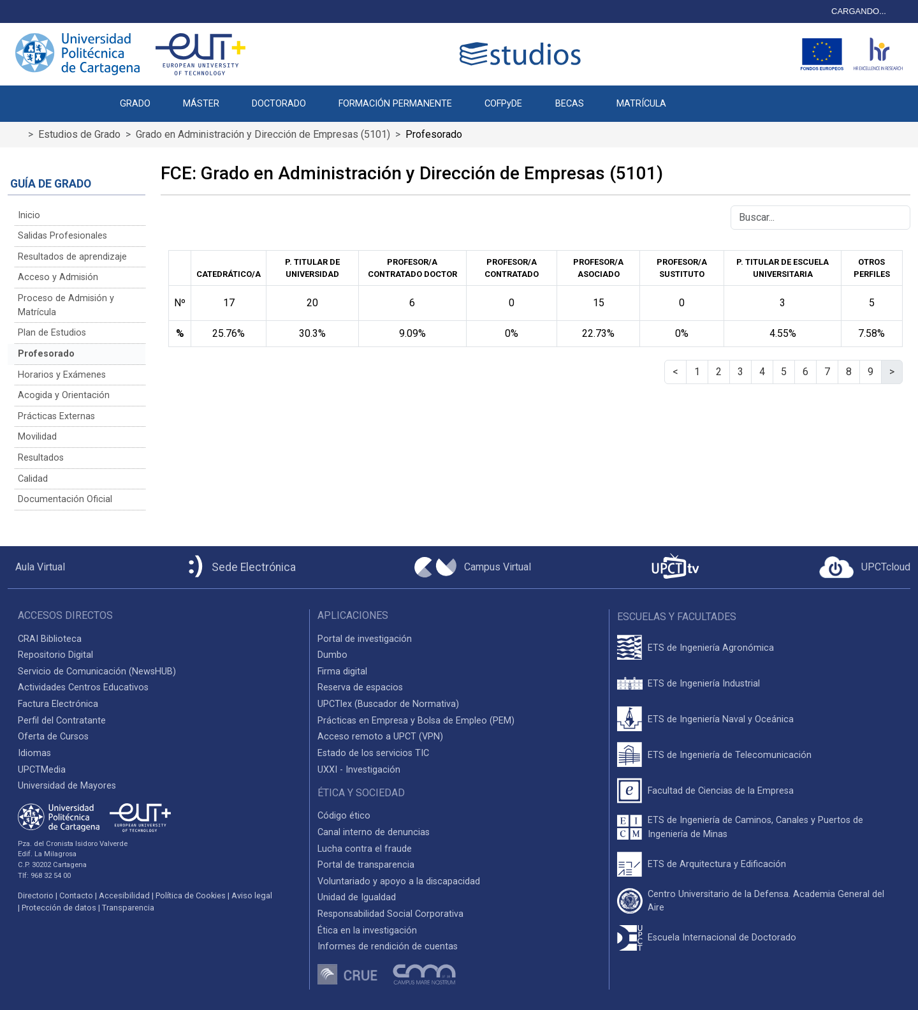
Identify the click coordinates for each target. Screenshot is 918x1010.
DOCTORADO (279, 103)
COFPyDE (503, 103)
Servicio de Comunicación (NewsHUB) (97, 671)
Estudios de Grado (79, 134)
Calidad (33, 478)
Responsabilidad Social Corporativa (390, 914)
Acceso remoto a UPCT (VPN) (380, 736)
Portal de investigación (364, 639)
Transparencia (128, 907)
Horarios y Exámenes (62, 374)
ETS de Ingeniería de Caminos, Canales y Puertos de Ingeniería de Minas (755, 827)
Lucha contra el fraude (364, 848)
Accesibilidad (124, 895)
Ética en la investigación (367, 930)
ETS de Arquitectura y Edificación (717, 864)
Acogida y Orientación (64, 395)
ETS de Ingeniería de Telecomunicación (730, 755)
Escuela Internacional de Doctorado (722, 937)
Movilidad (37, 436)
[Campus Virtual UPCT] (472, 567)
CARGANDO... (858, 11)
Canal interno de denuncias (373, 832)
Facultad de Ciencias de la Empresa (721, 790)
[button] (698, 97)
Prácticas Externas (56, 416)
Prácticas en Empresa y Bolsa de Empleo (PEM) (415, 720)
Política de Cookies (191, 895)
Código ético (343, 815)
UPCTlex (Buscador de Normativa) (388, 704)
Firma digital (342, 671)
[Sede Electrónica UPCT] (240, 567)
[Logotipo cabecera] (523, 54)
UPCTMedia (42, 769)
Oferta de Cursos (53, 736)
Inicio (29, 215)
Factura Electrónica (58, 704)
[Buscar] (820, 217)
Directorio (36, 895)
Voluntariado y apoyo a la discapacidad (398, 881)
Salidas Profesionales (62, 235)
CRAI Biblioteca (50, 639)
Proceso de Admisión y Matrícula (66, 305)
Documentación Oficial (65, 499)
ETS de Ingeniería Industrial (704, 683)
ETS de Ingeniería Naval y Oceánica (721, 719)
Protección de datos (59, 907)
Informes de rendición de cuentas (387, 946)
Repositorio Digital (55, 655)
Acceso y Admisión (58, 277)
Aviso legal (251, 895)
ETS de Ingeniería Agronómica (711, 647)
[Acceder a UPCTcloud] (864, 567)
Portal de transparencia (365, 864)
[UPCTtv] (675, 568)
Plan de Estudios (52, 332)
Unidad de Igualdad (356, 897)
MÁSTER (201, 103)
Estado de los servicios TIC (373, 753)
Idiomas (34, 753)
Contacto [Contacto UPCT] (76, 895)
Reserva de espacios (360, 687)
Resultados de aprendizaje (72, 256)
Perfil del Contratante (62, 720)
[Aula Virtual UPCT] (36, 567)
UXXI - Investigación (358, 769)
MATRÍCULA (641, 103)
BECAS (569, 103)
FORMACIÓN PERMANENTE (395, 103)
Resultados (41, 457)
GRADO (135, 103)
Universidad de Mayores (67, 785)
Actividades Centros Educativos (83, 687)
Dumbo (332, 655)
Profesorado (46, 353)
